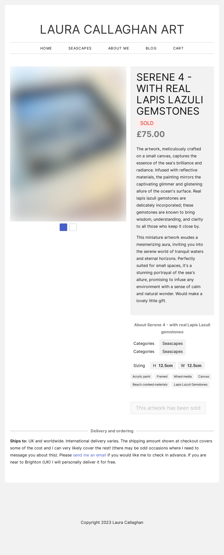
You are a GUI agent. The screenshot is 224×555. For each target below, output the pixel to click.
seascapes (80, 48)
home (46, 48)
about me (119, 48)
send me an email (89, 454)
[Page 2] (73, 227)
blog (152, 48)
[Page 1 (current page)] (63, 227)
